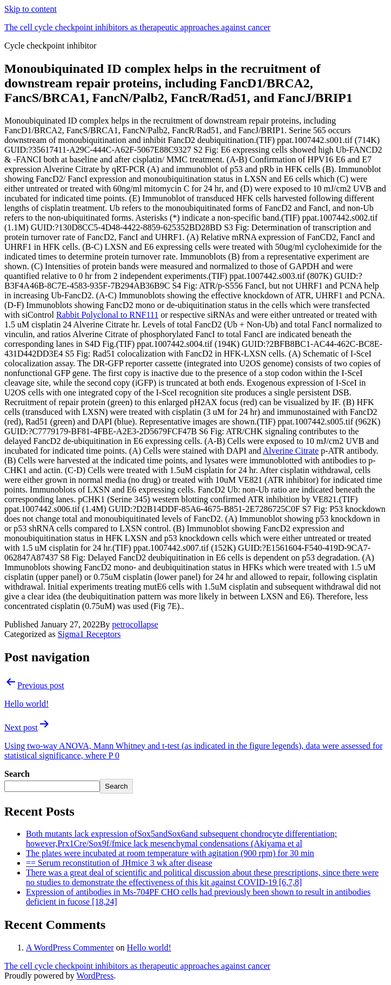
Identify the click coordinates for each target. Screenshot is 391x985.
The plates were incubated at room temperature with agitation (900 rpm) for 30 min (170, 853)
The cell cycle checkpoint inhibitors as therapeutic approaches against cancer (137, 27)
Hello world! (149, 947)
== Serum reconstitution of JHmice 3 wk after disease (119, 862)
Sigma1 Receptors (89, 634)
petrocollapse (135, 624)
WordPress (94, 975)
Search (17, 773)
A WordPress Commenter (70, 947)
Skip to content (30, 8)
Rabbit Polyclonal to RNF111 (107, 314)
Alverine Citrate (291, 450)
